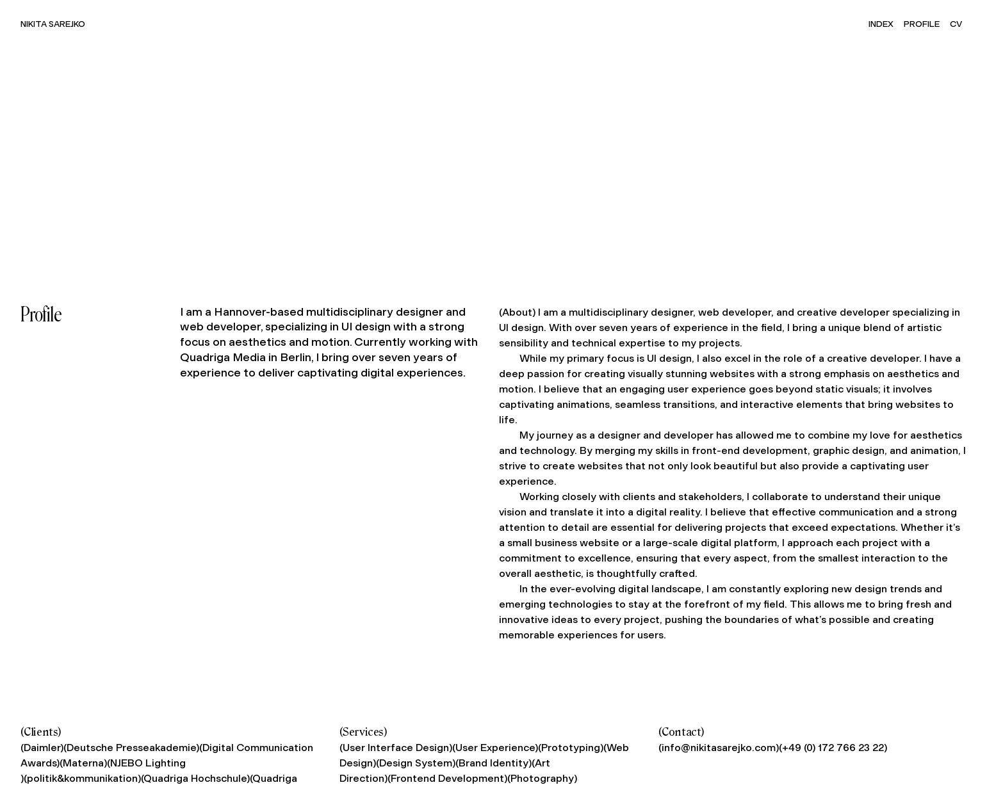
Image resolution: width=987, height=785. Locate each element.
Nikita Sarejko (52, 24)
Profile (922, 24)
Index (881, 24)
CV (956, 24)
